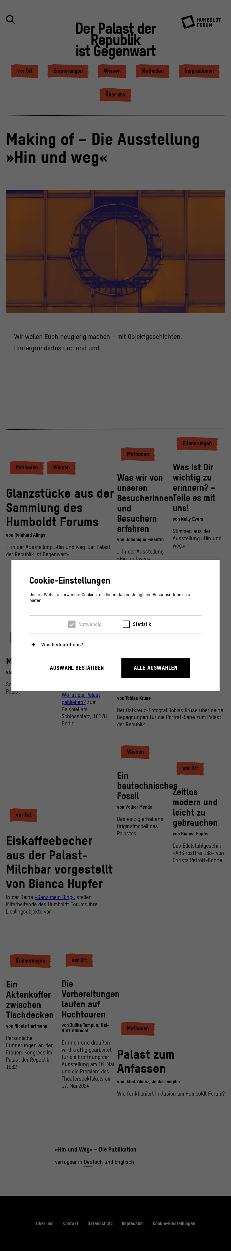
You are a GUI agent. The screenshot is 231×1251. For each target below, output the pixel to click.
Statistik (142, 624)
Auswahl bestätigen (77, 668)
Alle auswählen (155, 668)
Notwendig (90, 624)
